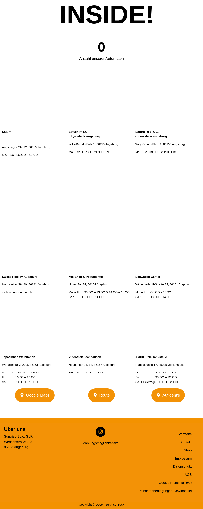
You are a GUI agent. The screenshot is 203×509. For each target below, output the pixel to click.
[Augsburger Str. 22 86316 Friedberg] (35, 189)
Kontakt (186, 442)
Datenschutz (182, 466)
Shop (188, 450)
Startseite (185, 434)
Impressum (183, 458)
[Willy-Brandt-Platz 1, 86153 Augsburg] (101, 189)
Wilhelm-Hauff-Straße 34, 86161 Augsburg (163, 284)
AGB (188, 475)
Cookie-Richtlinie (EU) (175, 483)
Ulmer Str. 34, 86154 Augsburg (89, 284)
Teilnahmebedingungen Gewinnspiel (165, 491)
